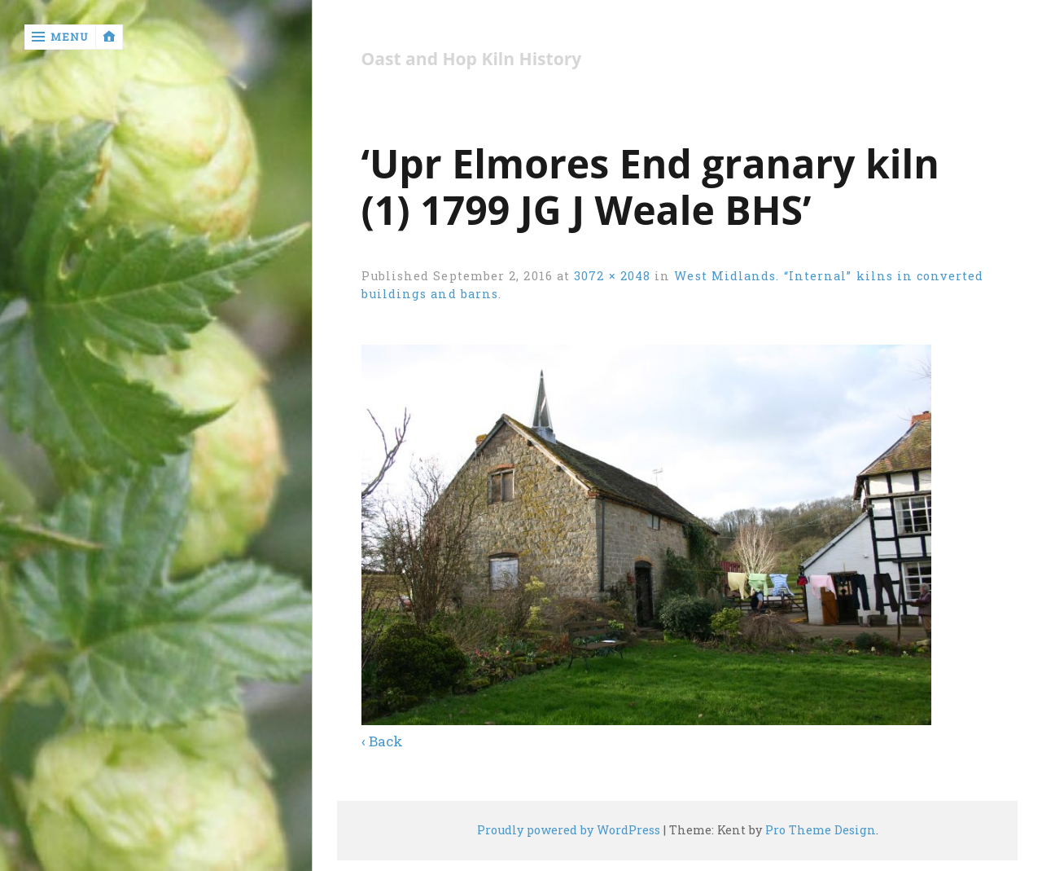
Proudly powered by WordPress (568, 830)
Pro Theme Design (820, 830)
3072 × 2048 (612, 276)
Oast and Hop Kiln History (471, 59)
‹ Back (382, 741)
